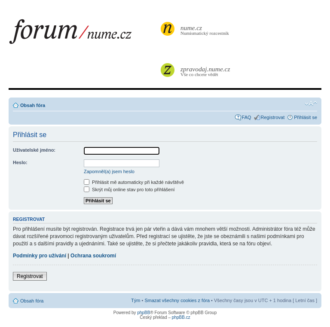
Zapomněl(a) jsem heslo (109, 171)
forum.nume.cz (84, 34)
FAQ (246, 117)
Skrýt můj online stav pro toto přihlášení (129, 189)
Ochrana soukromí (93, 256)
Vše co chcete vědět (206, 71)
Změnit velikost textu (311, 103)
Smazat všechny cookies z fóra (177, 300)
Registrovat (273, 117)
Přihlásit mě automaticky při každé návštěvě (134, 182)
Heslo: (20, 162)
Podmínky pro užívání (39, 256)
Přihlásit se (305, 117)
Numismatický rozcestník (206, 30)
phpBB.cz (181, 317)
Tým (135, 300)
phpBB (143, 312)
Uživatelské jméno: (34, 150)
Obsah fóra (32, 105)
